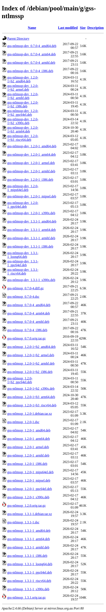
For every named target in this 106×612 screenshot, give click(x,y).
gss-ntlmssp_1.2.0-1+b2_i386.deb (29, 372)
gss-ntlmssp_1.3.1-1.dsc (23, 522)
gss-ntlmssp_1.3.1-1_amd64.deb (29, 530)
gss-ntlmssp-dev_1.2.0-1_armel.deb (31, 163)
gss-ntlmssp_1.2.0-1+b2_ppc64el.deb (19, 380)
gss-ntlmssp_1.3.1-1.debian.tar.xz (29, 514)
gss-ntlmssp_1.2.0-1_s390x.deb (28, 497)
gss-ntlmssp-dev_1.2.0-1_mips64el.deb (22, 188)
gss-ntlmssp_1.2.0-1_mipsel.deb (28, 480)
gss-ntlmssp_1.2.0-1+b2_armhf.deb (30, 363)
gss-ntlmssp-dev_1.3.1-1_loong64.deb (22, 254)
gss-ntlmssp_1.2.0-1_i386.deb (27, 464)
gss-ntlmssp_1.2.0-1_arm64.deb (28, 438)
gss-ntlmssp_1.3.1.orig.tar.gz (26, 597)
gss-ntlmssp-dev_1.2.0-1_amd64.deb (31, 146)
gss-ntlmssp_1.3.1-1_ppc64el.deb (29, 572)
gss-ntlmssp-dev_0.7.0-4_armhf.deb (31, 62)
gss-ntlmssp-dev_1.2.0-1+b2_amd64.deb (22, 79)
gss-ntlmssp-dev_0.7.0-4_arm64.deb (31, 54)
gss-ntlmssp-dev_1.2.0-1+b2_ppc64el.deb (22, 112)
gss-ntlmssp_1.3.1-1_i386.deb (27, 555)
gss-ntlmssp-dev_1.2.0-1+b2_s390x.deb (22, 121)
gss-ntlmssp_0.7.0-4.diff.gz (25, 288)
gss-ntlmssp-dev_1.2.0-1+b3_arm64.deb (22, 129)
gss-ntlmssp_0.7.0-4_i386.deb (27, 330)
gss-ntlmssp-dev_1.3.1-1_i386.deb (30, 246)
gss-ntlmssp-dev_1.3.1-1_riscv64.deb (22, 271)
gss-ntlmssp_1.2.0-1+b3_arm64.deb (31, 397)
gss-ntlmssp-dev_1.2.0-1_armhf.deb (31, 171)
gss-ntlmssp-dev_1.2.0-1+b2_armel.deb (22, 87)
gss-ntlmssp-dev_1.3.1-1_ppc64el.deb (22, 263)
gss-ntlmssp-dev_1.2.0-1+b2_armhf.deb (22, 96)
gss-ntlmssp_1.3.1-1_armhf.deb (28, 547)
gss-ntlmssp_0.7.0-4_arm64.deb (28, 313)
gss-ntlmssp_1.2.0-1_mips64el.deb (30, 472)
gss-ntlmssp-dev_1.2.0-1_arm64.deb (31, 154)
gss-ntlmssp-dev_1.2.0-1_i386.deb (30, 179)
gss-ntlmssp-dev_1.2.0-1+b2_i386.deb (22, 104)
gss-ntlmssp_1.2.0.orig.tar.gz (26, 505)
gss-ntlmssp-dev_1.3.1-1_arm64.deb (31, 230)
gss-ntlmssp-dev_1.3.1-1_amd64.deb (31, 221)
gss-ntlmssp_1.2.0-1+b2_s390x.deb (30, 388)
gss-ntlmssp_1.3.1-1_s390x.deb (28, 589)
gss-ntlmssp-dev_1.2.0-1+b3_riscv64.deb (22, 137)
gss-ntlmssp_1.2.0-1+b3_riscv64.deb (31, 405)
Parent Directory (18, 38)
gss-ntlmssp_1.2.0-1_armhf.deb (28, 455)
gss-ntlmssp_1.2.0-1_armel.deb (28, 447)
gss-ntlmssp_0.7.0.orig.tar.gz (26, 338)
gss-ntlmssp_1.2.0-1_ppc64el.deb (29, 489)
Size (83, 27)
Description (95, 27)
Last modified (68, 27)
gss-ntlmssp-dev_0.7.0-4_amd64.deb (31, 46)
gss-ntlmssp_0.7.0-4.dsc (23, 296)
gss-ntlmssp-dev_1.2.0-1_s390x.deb (31, 213)
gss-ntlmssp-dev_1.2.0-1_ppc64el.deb (22, 204)
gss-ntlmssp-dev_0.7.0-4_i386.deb (30, 71)
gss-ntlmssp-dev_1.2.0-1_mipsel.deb (31, 196)
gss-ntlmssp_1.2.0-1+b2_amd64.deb (31, 347)
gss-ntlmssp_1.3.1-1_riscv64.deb (29, 581)
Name (32, 27)
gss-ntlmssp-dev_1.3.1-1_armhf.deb (31, 238)
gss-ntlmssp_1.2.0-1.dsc (23, 422)
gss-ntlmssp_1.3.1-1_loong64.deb (29, 564)
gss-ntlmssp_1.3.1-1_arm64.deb (28, 539)
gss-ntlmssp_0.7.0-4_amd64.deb (29, 305)
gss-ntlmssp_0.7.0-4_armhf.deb (28, 321)
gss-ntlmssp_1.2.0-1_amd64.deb (29, 430)
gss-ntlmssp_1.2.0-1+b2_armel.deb (30, 355)
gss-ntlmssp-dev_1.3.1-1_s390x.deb (31, 280)
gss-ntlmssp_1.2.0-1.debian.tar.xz (29, 413)
